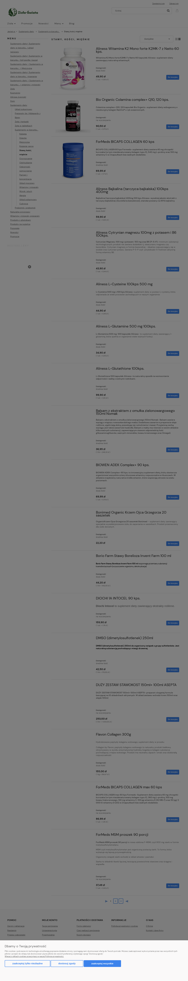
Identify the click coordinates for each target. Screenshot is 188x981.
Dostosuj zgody (66, 963)
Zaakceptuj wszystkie (102, 963)
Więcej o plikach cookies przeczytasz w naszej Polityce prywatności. (34, 956)
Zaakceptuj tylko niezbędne (27, 963)
